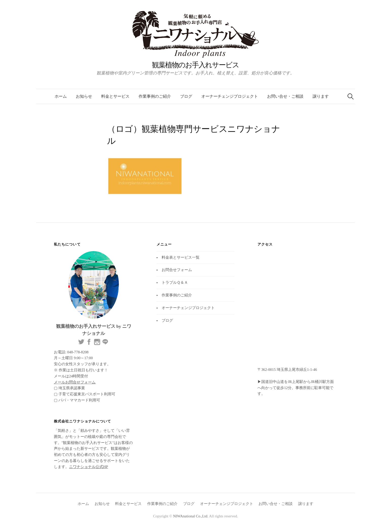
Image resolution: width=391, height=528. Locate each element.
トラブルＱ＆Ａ (175, 282)
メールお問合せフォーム (75, 382)
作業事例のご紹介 (155, 96)
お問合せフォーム (177, 270)
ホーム (61, 96)
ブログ (186, 96)
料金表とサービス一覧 (181, 257)
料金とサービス (115, 96)
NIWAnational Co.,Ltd (190, 516)
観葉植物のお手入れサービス (195, 65)
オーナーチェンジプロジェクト (229, 96)
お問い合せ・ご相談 (285, 96)
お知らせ (84, 96)
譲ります (321, 96)
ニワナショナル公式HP (88, 467)
